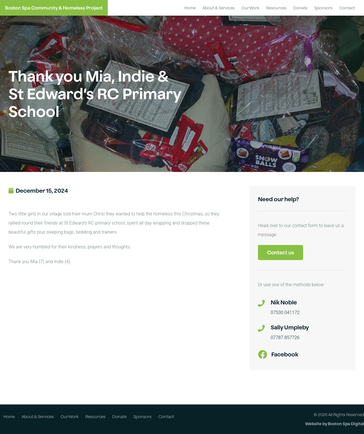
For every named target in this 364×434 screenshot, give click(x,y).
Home (190, 7)
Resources (276, 7)
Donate (300, 7)
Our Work (250, 7)
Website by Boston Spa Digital (334, 423)
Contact (347, 7)
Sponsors (323, 7)
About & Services (218, 7)
